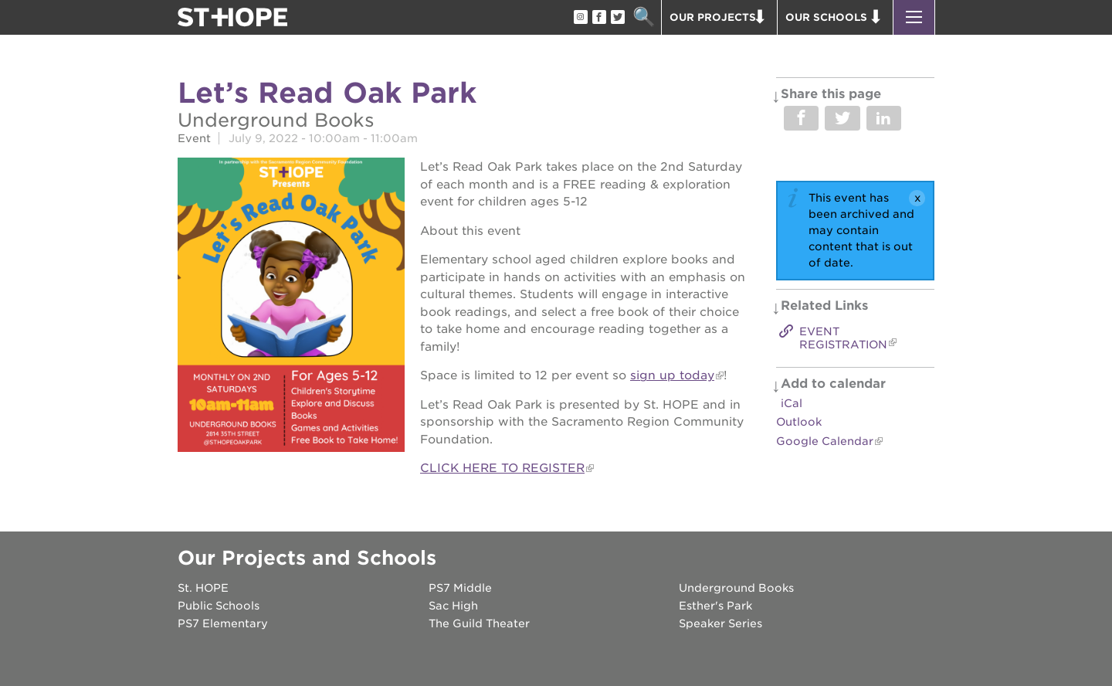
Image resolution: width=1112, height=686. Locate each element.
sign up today (672, 375)
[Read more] (291, 307)
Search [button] (643, 17)
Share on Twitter (842, 118)
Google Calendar (824, 441)
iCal (791, 403)
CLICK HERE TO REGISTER (502, 468)
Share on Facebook (801, 118)
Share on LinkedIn (883, 118)
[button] (914, 17)
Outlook (799, 422)
